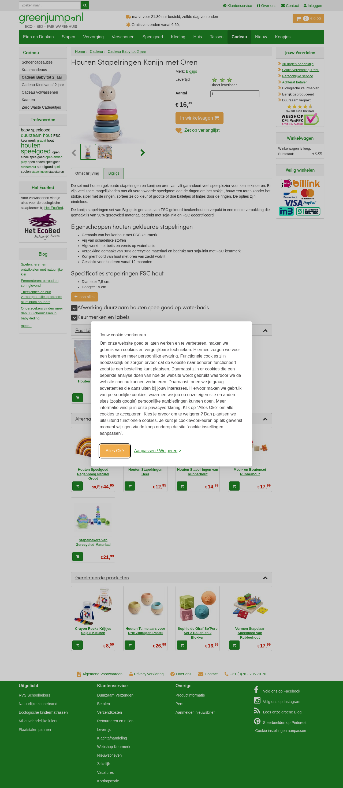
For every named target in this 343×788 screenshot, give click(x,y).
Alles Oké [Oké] (115, 450)
